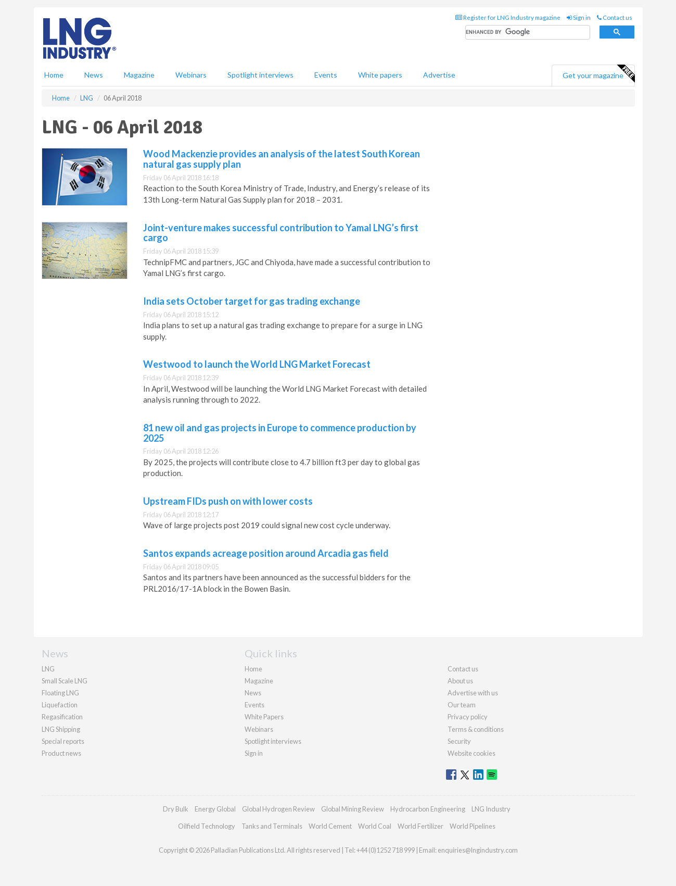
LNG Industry (491, 809)
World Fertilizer (420, 826)
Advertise (439, 74)
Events (325, 74)
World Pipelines (472, 826)
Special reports (63, 741)
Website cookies (471, 753)
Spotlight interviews (260, 74)
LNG (48, 669)
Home (53, 74)
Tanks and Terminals (271, 826)
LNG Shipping (61, 729)
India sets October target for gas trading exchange (251, 301)
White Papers (264, 717)
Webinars (191, 74)
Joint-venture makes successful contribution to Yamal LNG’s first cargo (280, 233)
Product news (61, 753)
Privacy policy (468, 717)
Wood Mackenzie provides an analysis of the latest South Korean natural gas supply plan (281, 159)
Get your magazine (598, 74)
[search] (527, 32)
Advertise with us (473, 693)
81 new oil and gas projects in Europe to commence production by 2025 (279, 433)
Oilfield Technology (206, 826)
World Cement (330, 826)
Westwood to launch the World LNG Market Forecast (257, 364)
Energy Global (215, 809)
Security (459, 741)
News (253, 693)
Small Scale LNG (64, 681)
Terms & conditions (476, 729)
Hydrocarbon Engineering (427, 809)
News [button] (93, 74)
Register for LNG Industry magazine (507, 17)
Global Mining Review (352, 809)
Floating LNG (60, 693)
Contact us (614, 17)
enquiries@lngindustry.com (478, 850)
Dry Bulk (175, 809)
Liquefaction (60, 705)
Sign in (579, 17)
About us (460, 681)
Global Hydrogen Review (278, 809)
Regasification (62, 717)
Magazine (139, 74)
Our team (462, 705)
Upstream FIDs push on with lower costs (228, 501)
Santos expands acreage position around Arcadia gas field (266, 553)
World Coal (374, 826)
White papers (380, 74)
